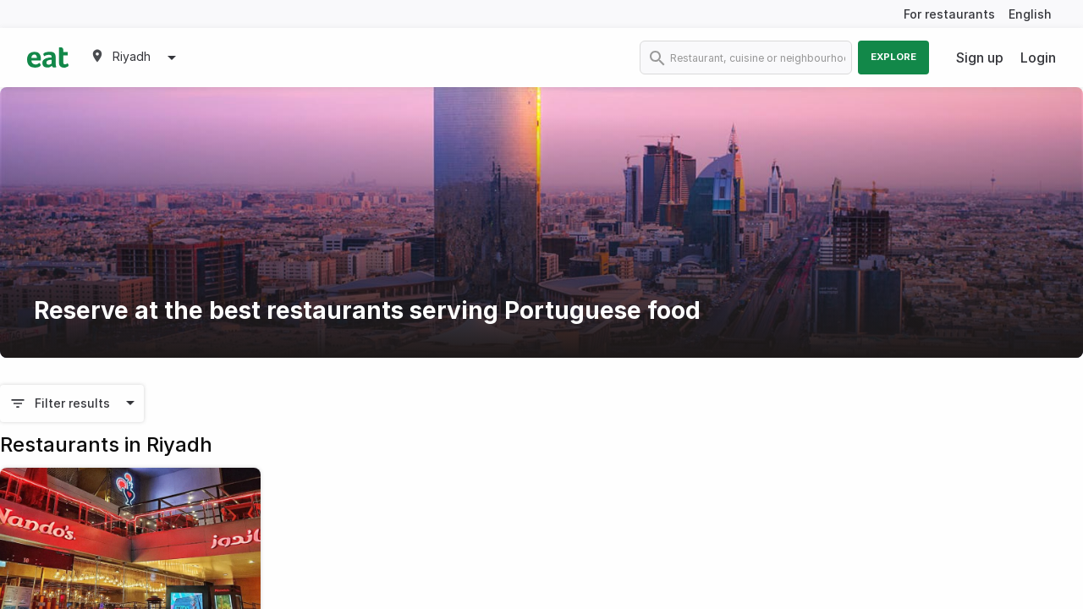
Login (1038, 57)
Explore (893, 57)
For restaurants (949, 14)
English (1030, 14)
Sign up (979, 57)
